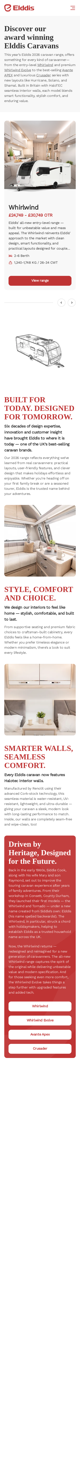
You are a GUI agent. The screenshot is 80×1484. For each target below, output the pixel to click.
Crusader (43, 75)
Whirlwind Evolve (17, 70)
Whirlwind (45, 65)
